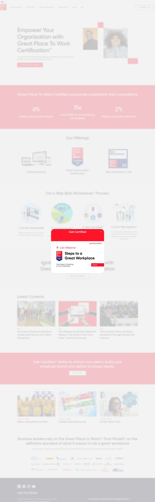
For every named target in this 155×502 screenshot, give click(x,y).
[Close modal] (101, 232)
